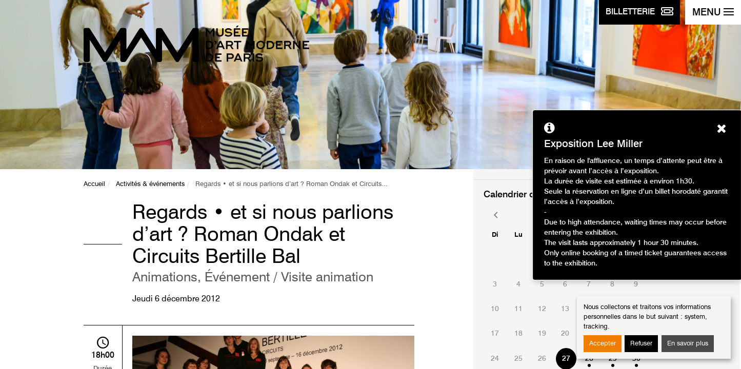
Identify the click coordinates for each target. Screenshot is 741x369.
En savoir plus (687, 343)
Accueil (94, 184)
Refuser (641, 343)
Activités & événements (150, 184)
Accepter (602, 343)
